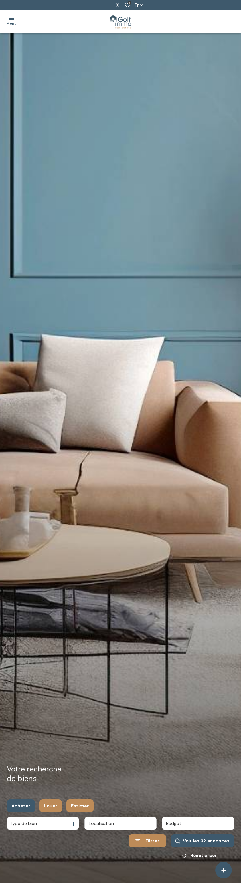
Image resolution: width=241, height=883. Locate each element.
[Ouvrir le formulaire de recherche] (147, 840)
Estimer (80, 806)
